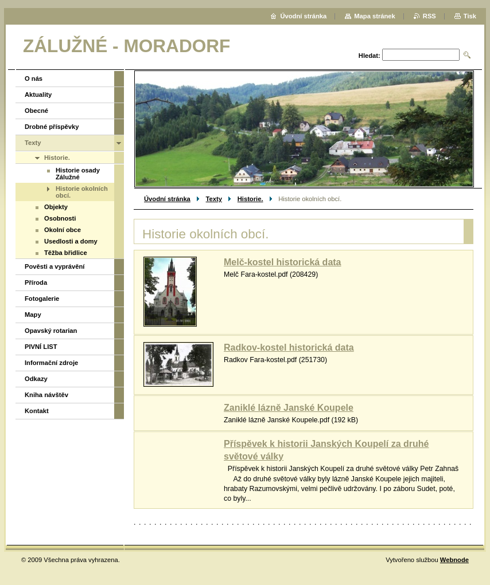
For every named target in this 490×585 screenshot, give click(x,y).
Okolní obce (62, 229)
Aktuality (38, 94)
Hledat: (369, 55)
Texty (214, 198)
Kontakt (37, 410)
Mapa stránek (374, 16)
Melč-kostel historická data (282, 262)
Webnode (454, 559)
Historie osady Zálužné (78, 173)
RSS (429, 16)
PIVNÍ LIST (41, 346)
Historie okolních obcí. (82, 192)
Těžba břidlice (65, 252)
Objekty (56, 206)
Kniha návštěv (46, 394)
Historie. (250, 198)
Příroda (36, 282)
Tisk (470, 16)
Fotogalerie (42, 298)
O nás (33, 78)
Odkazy (36, 378)
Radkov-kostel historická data (289, 347)
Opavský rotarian (51, 330)
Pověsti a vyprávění (54, 266)
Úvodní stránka (167, 198)
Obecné (36, 110)
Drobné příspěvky (52, 126)
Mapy (33, 314)
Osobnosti (60, 218)
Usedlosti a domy (71, 241)
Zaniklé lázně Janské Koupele (288, 408)
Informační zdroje (51, 362)
